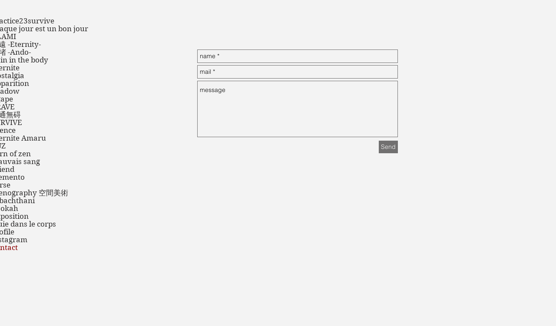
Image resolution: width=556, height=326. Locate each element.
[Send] (388, 147)
